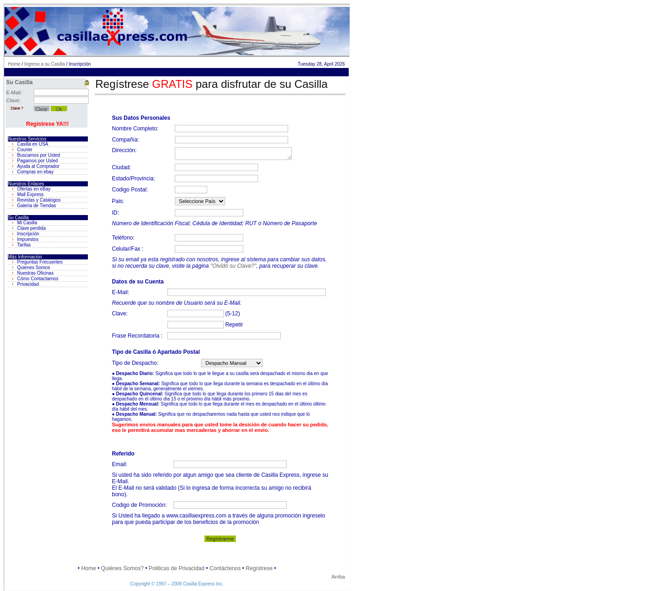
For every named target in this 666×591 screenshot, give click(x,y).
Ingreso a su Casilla (44, 64)
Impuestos (27, 239)
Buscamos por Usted (38, 155)
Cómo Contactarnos (37, 278)
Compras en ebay (35, 171)
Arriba (338, 576)
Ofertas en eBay (33, 188)
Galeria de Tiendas (36, 205)
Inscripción (28, 233)
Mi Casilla (27, 222)
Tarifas (24, 244)
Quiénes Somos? (122, 568)
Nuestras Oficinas (35, 273)
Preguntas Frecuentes (39, 262)
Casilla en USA (32, 144)
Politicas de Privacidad (176, 568)
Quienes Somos (33, 267)
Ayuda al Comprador (38, 166)
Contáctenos (225, 568)
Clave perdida (31, 228)
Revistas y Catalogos (39, 200)
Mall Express (30, 194)
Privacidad (28, 284)
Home (14, 64)
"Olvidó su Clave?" (233, 266)
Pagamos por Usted (37, 160)
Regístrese (259, 568)
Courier (24, 149)
